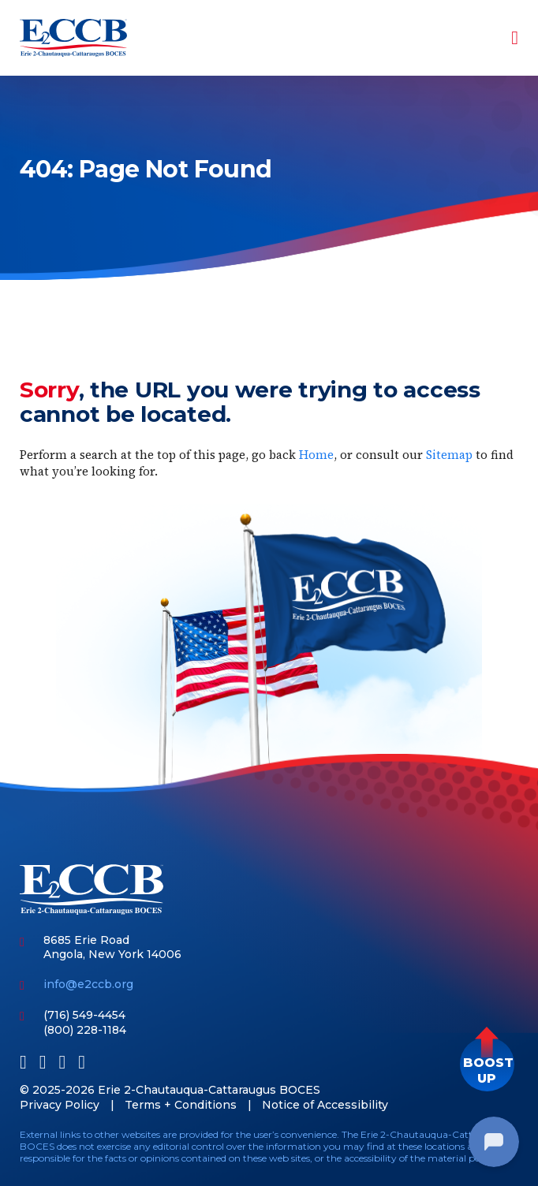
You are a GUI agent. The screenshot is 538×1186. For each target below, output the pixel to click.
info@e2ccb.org (88, 984)
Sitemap (449, 454)
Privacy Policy (59, 1105)
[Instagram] (81, 1061)
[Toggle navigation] (504, 38)
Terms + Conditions (181, 1105)
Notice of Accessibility (325, 1105)
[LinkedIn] (43, 1061)
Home (316, 454)
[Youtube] (62, 1061)
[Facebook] (23, 1061)
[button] (487, 1064)
